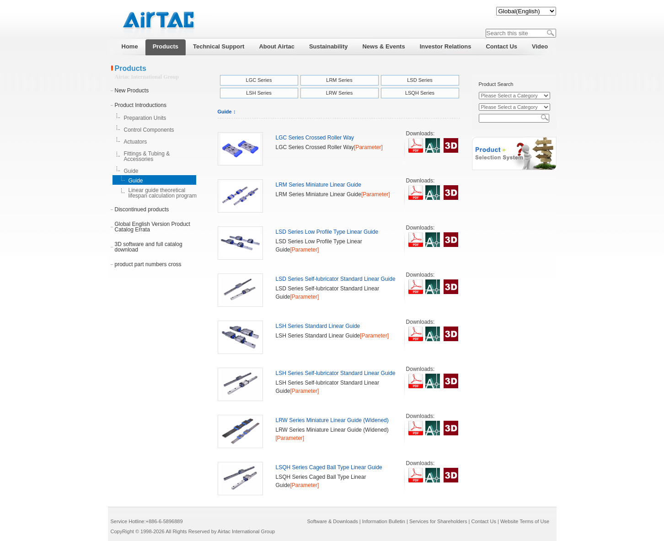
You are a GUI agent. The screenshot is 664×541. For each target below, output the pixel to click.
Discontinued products (142, 209)
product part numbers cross (148, 264)
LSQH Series (419, 93)
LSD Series (420, 80)
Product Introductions (140, 105)
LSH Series (259, 93)
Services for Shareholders (438, 521)
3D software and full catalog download (148, 247)
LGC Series (259, 80)
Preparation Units (145, 118)
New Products (132, 90)
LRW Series (339, 93)
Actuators (135, 142)
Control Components (149, 130)
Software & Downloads (332, 521)
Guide (131, 171)
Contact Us (483, 521)
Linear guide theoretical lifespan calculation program (163, 193)
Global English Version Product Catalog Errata (152, 227)
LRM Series (339, 80)
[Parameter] (368, 147)
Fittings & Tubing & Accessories (147, 156)
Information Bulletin (383, 521)
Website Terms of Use (524, 521)
